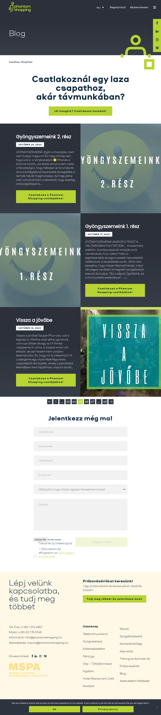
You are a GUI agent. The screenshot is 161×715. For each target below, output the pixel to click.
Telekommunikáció (95, 634)
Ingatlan (88, 671)
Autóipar (88, 686)
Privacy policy (108, 709)
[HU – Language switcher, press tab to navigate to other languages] (100, 7)
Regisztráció (118, 7)
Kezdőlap (14, 61)
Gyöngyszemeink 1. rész (112, 236)
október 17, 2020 (99, 243)
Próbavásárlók (129, 666)
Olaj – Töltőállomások (97, 663)
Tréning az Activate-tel (135, 658)
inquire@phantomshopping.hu (47, 642)
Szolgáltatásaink (131, 636)
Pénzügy (88, 656)
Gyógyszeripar (93, 641)
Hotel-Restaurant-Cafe (98, 678)
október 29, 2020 (30, 154)
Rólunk (124, 629)
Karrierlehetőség (131, 643)
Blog (123, 673)
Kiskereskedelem (94, 648)
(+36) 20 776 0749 (30, 632)
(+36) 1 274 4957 (31, 627)
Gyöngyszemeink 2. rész (43, 146)
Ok (54, 709)
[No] (157, 707)
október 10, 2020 (29, 337)
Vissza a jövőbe (34, 330)
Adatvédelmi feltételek (135, 681)
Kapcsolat (126, 651)
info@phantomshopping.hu (43, 637)
